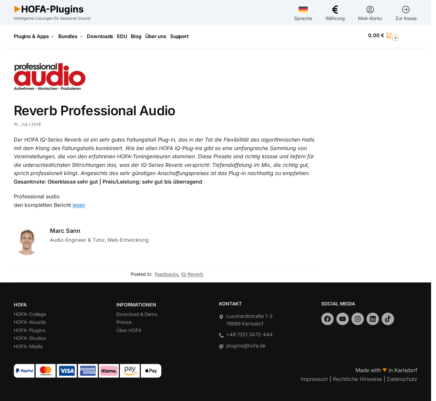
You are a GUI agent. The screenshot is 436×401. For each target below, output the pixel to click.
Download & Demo (137, 312)
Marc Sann (65, 228)
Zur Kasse (406, 13)
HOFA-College (30, 312)
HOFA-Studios (30, 336)
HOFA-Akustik (30, 320)
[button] (392, 35)
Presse (123, 320)
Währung (335, 13)
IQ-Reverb (192, 272)
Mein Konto (370, 13)
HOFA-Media (28, 344)
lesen (78, 202)
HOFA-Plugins (30, 328)
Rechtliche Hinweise (357, 376)
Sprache (303, 13)
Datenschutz (402, 376)
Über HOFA (129, 328)
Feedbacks (166, 272)
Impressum (314, 376)
